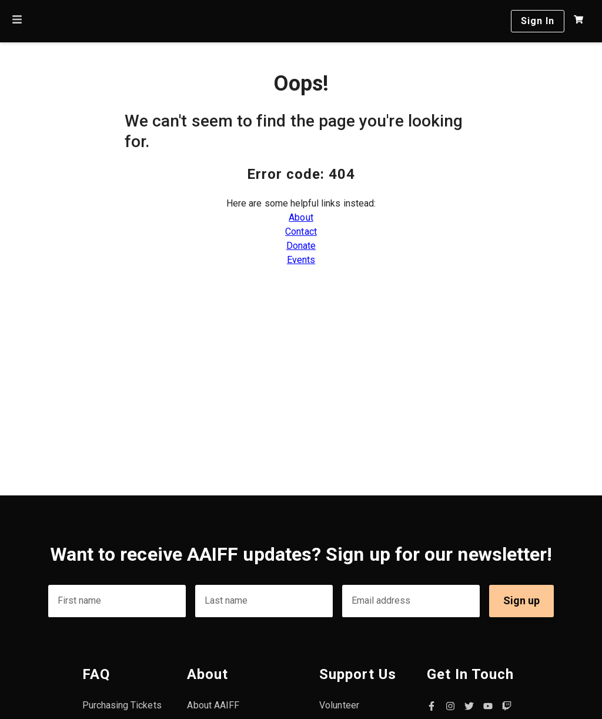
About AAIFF (213, 705)
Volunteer (339, 705)
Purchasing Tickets (122, 705)
